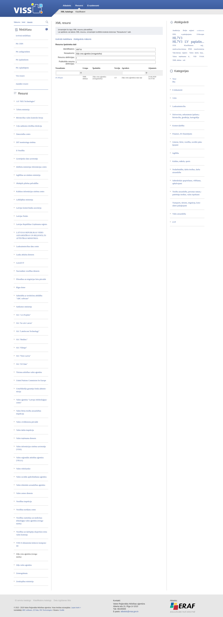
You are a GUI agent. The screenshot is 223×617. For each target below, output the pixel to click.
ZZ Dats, (36, 610)
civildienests (200, 30)
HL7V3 (177, 38)
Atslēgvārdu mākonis (82, 39)
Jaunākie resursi (22, 84)
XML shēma (177, 60)
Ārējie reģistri (188, 30)
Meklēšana (31, 29)
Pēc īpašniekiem (22, 60)
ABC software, (27, 610)
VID (194, 56)
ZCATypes (59, 78)
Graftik (62, 610)
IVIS (174, 45)
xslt (184, 60)
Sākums (17, 22)
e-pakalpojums (186, 34)
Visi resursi (20, 76)
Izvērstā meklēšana (23, 36)
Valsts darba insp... (196, 53)
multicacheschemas (179, 49)
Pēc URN (19, 44)
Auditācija (176, 30)
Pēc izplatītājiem (22, 68)
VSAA (201, 56)
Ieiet (23, 22)
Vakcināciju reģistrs (180, 53)
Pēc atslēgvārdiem (23, 52)
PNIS (190, 49)
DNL (174, 34)
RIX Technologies (46, 610)
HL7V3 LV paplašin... (188, 41)
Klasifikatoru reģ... (194, 45)
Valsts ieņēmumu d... (181, 56)
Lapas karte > (76, 607)
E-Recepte (200, 34)
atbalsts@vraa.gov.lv (129, 611)
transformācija (199, 49)
